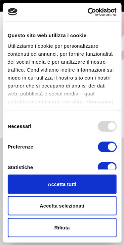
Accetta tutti (62, 184)
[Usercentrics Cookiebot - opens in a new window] (88, 12)
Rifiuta (62, 227)
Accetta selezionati (62, 206)
